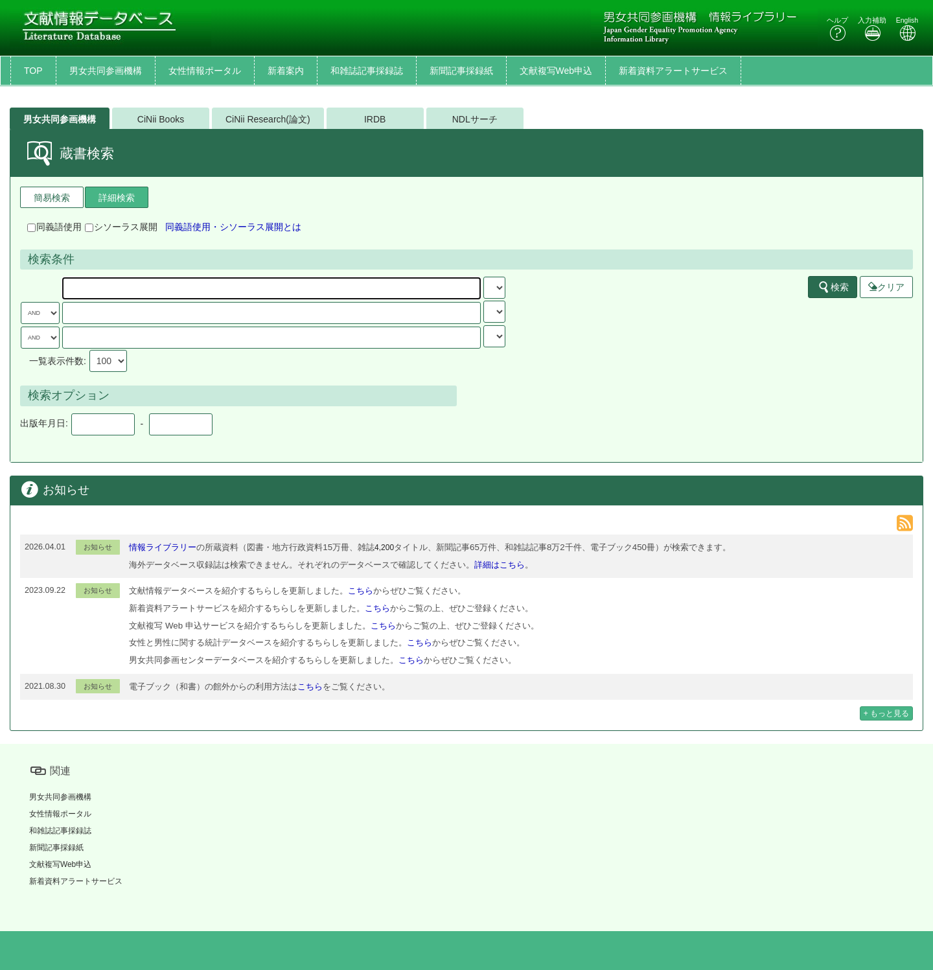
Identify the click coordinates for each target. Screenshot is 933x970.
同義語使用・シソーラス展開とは (233, 227)
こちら (360, 590)
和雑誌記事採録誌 (366, 70)
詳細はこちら (499, 565)
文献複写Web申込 (556, 70)
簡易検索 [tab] (52, 197)
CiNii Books (160, 119)
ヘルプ (837, 28)
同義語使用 (54, 227)
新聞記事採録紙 (461, 70)
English (907, 28)
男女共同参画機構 (105, 70)
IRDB (375, 119)
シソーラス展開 (121, 227)
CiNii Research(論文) (267, 119)
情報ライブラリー (162, 547)
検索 (833, 287)
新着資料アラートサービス (673, 70)
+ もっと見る (886, 713)
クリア (886, 287)
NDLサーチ (475, 119)
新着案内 (286, 70)
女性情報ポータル (204, 70)
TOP (33, 70)
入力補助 (872, 28)
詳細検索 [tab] (116, 197)
